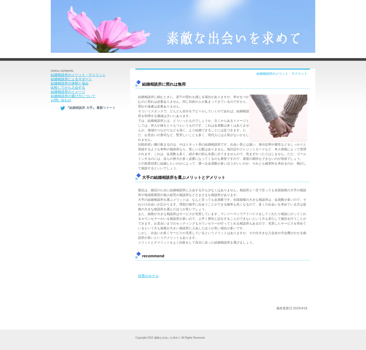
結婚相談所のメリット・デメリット (78, 75)
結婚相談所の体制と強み (70, 83)
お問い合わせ (61, 100)
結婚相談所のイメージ (68, 92)
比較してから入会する (68, 88)
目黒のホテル (148, 276)
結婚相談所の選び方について (73, 96)
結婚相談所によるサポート (71, 79)
